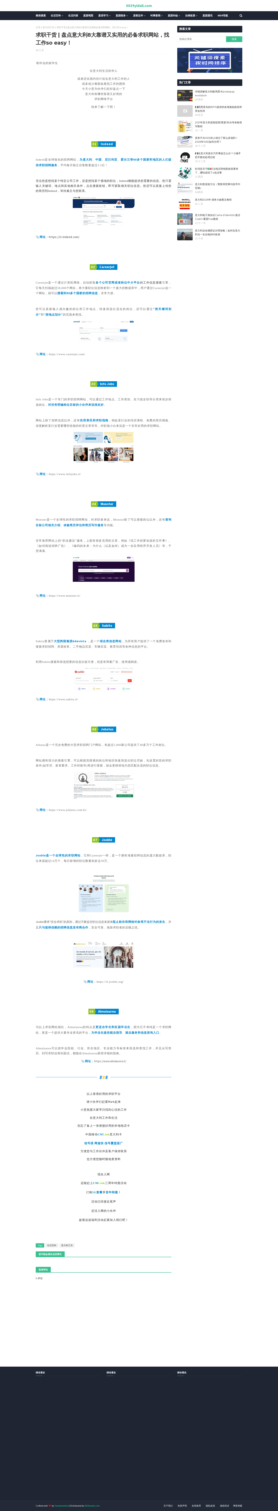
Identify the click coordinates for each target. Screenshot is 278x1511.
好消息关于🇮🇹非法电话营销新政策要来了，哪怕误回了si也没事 (216, 170)
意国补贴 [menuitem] (173, 15)
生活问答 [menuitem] (73, 15)
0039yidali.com (139, 5)
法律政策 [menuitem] (190, 15)
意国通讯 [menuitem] (208, 15)
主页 (38, 27)
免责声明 (182, 1505)
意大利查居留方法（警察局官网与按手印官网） (217, 186)
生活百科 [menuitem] (56, 15)
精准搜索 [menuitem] (41, 15)
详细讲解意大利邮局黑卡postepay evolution (215, 93)
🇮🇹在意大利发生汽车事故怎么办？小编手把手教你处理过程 (218, 155)
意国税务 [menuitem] (121, 15)
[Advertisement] (116, 1442)
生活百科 (51, 1245)
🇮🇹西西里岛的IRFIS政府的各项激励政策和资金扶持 (218, 108)
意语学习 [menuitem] (103, 15)
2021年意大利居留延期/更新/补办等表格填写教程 (218, 124)
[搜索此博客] (201, 39)
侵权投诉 (224, 1505)
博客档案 (237, 1505)
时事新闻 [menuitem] (155, 15)
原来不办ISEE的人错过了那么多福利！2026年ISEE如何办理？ (216, 139)
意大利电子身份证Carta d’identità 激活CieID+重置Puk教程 (217, 216)
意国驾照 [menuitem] (88, 15)
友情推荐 (196, 1505)
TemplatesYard (61, 1505)
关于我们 (168, 1505)
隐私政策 (210, 1505)
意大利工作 (48, 27)
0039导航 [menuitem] (223, 15)
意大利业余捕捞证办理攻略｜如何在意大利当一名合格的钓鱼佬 (217, 232)
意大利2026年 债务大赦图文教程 (213, 199)
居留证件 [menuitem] (138, 15)
